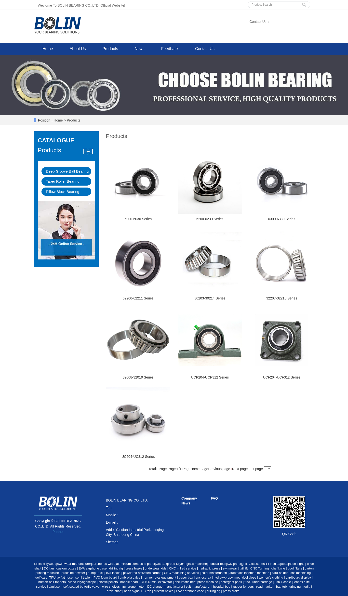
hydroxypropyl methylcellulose (235, 577)
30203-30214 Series (209, 298)
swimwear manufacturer (74, 564)
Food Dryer (176, 564)
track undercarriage (258, 582)
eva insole (113, 573)
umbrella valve (130, 577)
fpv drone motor (133, 586)
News (140, 49)
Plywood (50, 564)
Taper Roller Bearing (63, 181)
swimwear (230, 568)
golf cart (41, 577)
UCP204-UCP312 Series (210, 377)
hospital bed (221, 586)
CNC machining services (181, 573)
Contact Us (204, 49)
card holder (280, 573)
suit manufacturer (198, 586)
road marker (264, 586)
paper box (186, 577)
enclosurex (203, 577)
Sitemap (112, 542)
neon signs (296, 564)
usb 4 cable (283, 582)
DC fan (49, 568)
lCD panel (234, 564)
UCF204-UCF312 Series (281, 377)
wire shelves (111, 586)
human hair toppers (52, 582)
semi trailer (83, 577)
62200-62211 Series (138, 298)
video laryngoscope (82, 582)
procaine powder (73, 573)
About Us (78, 49)
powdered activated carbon (142, 573)
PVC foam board (105, 577)
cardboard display (298, 577)
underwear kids (155, 568)
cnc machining (300, 573)
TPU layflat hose (61, 577)
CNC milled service (182, 568)
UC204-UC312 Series (138, 457)
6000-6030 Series (138, 219)
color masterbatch (214, 573)
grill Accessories (253, 564)
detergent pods (231, 582)
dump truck (95, 573)
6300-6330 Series (281, 219)
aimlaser (55, 586)
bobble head (129, 582)
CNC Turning (259, 568)
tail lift (244, 568)
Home (47, 49)
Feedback (169, 49)
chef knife (278, 568)
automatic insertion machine (249, 573)
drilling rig (116, 568)
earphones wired (103, 564)
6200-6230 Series (210, 219)
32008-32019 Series (138, 377)
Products (110, 49)
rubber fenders (243, 586)
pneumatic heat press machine (196, 582)
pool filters (295, 568)
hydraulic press (209, 568)
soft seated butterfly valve (81, 586)
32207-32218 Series (281, 298)
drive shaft (114, 591)
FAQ (214, 498)
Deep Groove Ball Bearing (67, 171)
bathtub (281, 586)
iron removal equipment (159, 577)
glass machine (197, 564)
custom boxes (66, 568)
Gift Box (161, 564)
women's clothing (271, 577)
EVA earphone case (93, 568)
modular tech (217, 564)
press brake (133, 568)
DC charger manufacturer (165, 586)
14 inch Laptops (277, 564)
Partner (58, 532)
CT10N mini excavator (156, 582)
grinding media (299, 586)
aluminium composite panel (135, 564)
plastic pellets (108, 582)
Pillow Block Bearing (62, 192)
